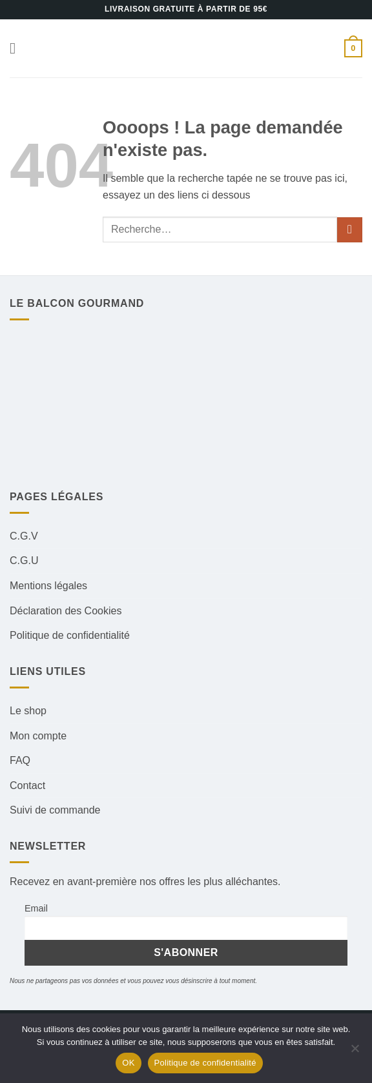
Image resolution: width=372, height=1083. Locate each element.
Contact (27, 785)
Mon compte (38, 735)
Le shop (28, 710)
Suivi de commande (55, 810)
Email (36, 908)
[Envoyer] (349, 229)
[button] (17, 48)
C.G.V (24, 536)
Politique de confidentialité (70, 635)
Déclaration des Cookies (65, 610)
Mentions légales (48, 585)
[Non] (354, 1052)
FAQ (20, 760)
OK (128, 1063)
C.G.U (24, 560)
